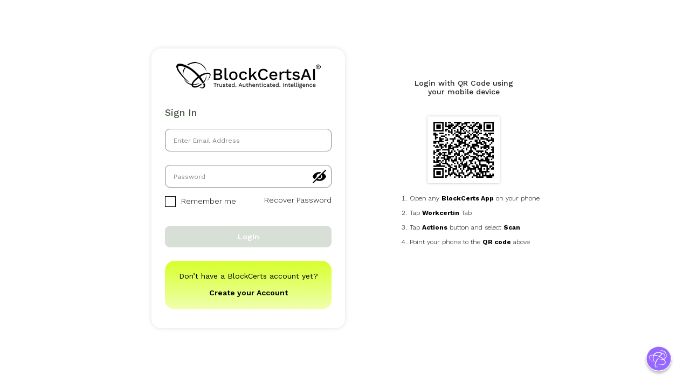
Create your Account (248, 292)
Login (248, 236)
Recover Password (298, 200)
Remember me (200, 201)
